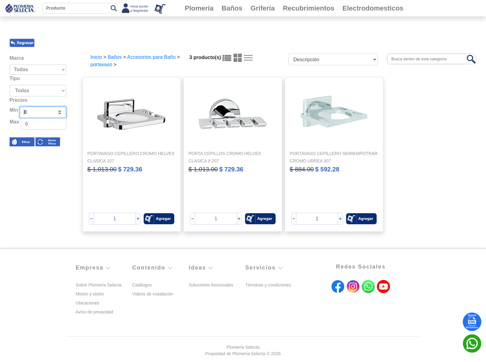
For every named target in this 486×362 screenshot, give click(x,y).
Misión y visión (90, 293)
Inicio (96, 57)
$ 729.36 (130, 169)
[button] (159, 218)
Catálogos (142, 284)
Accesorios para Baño (151, 57)
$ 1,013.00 (102, 169)
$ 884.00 (302, 169)
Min (14, 110)
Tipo (15, 78)
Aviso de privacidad (94, 311)
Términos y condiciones (268, 284)
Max (14, 121)
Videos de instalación (152, 293)
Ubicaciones (87, 302)
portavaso (101, 64)
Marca (17, 58)
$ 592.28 (327, 169)
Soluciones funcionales (211, 284)
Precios (19, 100)
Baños (115, 57)
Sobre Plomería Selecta (99, 284)
